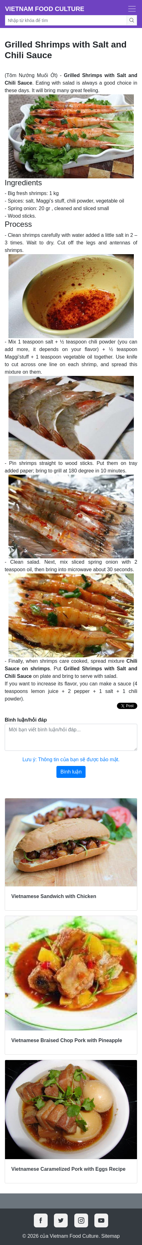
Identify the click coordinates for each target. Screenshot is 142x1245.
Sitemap (110, 1236)
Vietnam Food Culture (44, 8)
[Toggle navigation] (130, 9)
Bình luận (71, 771)
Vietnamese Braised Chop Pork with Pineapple (66, 1040)
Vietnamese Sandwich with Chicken (53, 896)
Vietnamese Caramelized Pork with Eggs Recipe (68, 1169)
